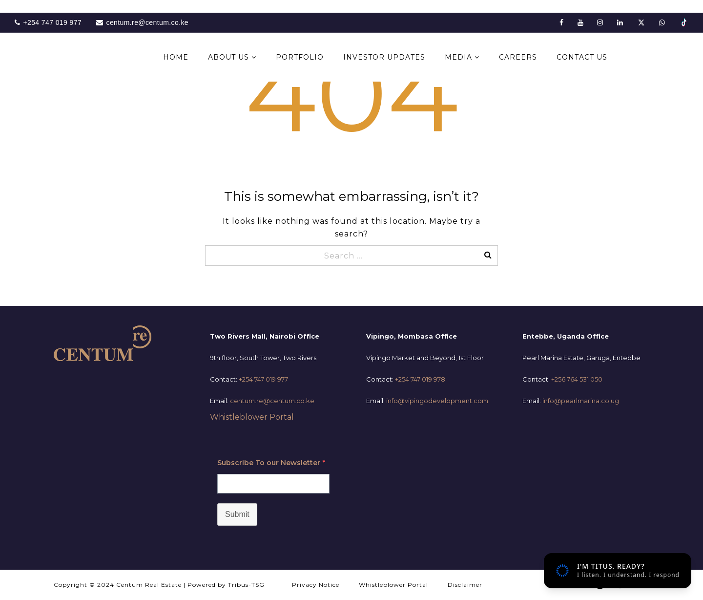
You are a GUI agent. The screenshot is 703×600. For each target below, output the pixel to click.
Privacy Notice (315, 584)
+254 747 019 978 (420, 379)
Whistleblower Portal (252, 417)
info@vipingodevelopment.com (437, 401)
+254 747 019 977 (263, 379)
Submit (237, 514)
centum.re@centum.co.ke (272, 401)
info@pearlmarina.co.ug (580, 401)
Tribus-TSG (246, 584)
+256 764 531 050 (576, 379)
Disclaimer (465, 584)
